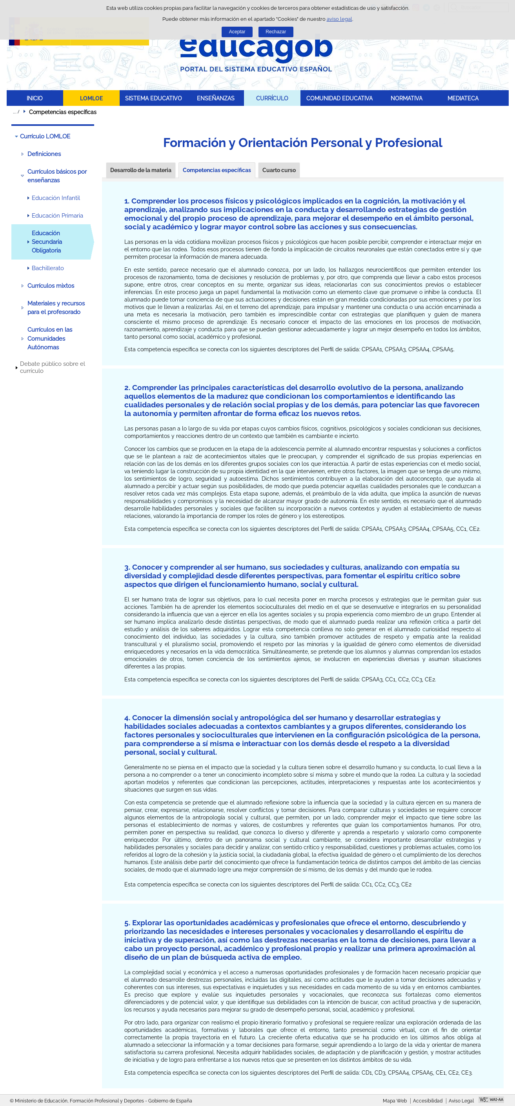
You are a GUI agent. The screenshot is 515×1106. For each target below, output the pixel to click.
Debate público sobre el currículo (52, 367)
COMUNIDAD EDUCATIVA (339, 98)
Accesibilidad (427, 1101)
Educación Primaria (57, 215)
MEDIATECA (463, 98)
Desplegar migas (16, 111)
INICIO (35, 98)
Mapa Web (395, 1101)
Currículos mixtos (50, 285)
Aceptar (237, 32)
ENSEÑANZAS (216, 98)
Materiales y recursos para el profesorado (56, 308)
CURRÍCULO (272, 98)
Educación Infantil (56, 198)
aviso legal (339, 19)
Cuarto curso (279, 170)
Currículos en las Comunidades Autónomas (49, 338)
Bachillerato (48, 268)
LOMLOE (91, 98)
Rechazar (276, 32)
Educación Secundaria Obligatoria (47, 242)
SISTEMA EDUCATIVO (153, 98)
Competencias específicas (217, 170)
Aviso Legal (461, 1101)
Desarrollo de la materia (140, 170)
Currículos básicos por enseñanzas (57, 176)
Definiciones (44, 154)
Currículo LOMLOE (45, 136)
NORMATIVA (406, 98)
